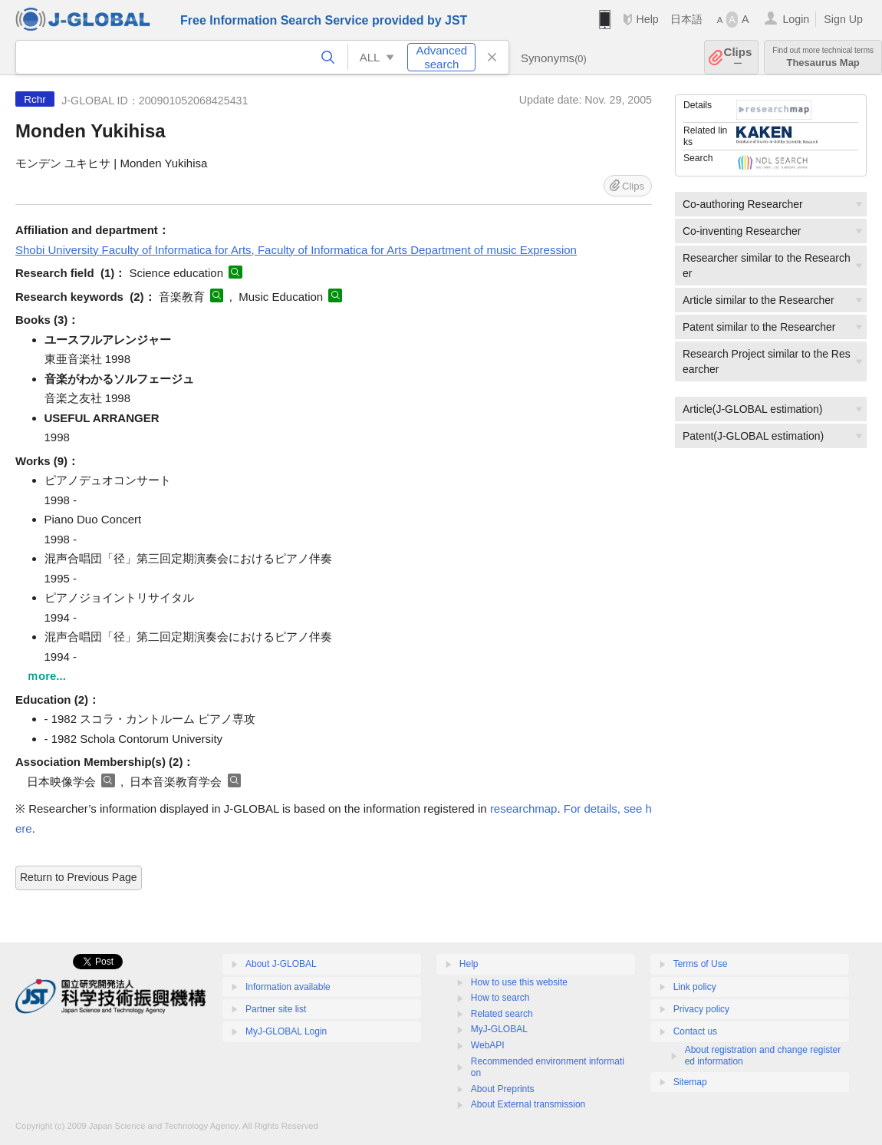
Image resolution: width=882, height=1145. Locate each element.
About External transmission (528, 1104)
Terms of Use (700, 964)
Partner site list (275, 1009)
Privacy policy (701, 1009)
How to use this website (519, 982)
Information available (288, 987)
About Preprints (503, 1089)
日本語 (686, 19)
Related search (502, 1013)
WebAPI (488, 1045)
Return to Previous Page (78, 877)
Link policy (694, 987)
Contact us (695, 1031)
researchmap (524, 808)
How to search (500, 997)
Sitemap (690, 1082)
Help (647, 19)
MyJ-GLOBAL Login (286, 1031)
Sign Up (843, 19)
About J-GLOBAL (281, 964)
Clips (738, 57)
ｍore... (46, 675)
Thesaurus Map (823, 57)
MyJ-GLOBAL (499, 1029)
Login (795, 19)
